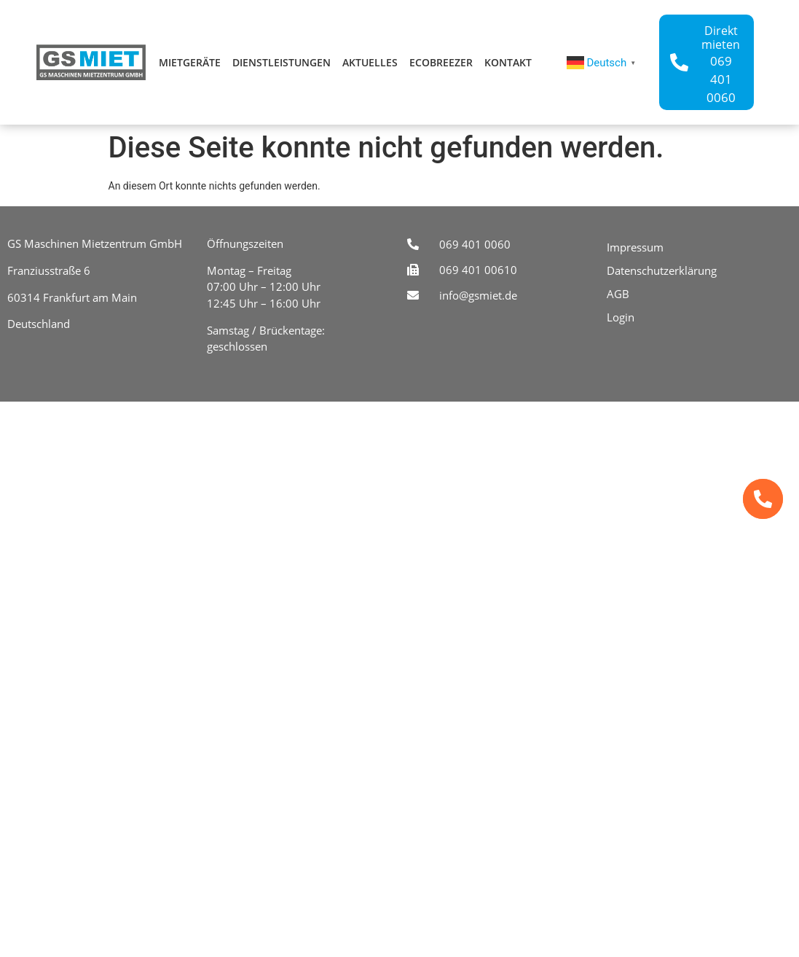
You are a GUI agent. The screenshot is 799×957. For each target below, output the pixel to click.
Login (620, 317)
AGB (618, 293)
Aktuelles (370, 62)
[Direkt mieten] (679, 62)
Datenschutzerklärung (662, 270)
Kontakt (508, 62)
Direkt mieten (720, 37)
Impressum (635, 247)
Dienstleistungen (281, 62)
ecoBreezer (441, 62)
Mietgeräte (190, 62)
